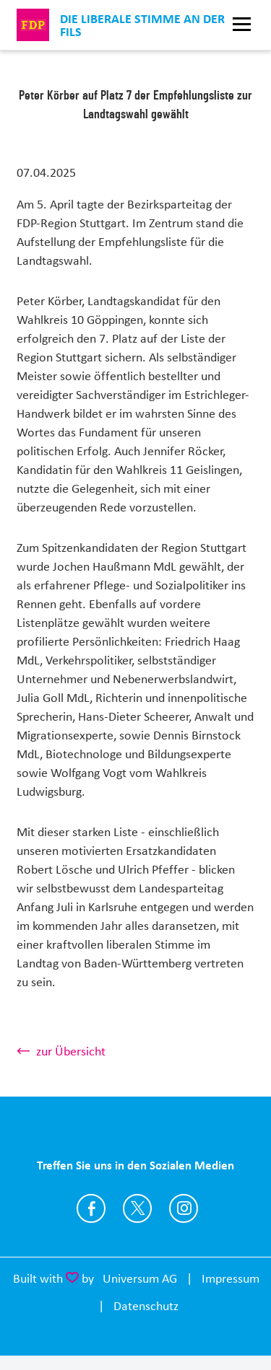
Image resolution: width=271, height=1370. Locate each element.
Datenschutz (145, 1305)
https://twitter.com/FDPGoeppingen (137, 1208)
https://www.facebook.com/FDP (91, 1208)
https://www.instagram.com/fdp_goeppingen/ (183, 1208)
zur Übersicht (71, 1051)
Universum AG (140, 1278)
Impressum (230, 1278)
